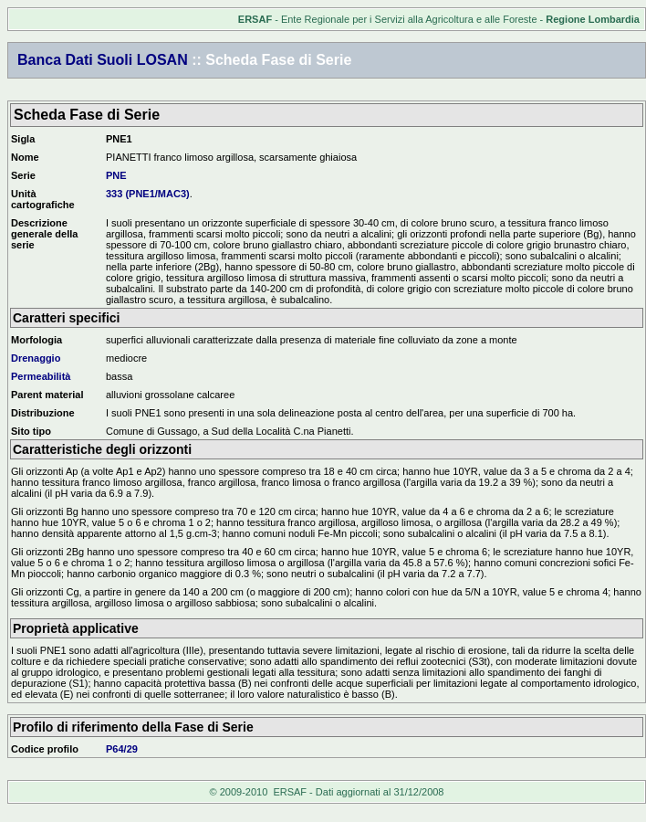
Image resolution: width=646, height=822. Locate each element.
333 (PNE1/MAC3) (148, 193)
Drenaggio (35, 358)
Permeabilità (40, 376)
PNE (116, 175)
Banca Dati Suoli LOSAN (102, 60)
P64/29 (122, 748)
